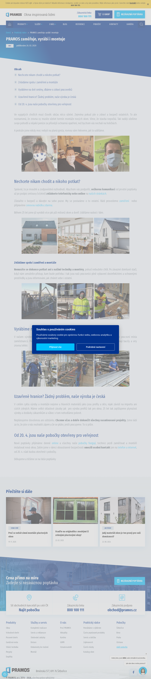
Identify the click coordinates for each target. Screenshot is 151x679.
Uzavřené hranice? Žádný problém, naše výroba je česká (47, 97)
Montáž (34, 652)
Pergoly (9, 652)
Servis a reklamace (38, 632)
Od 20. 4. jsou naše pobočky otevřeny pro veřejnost (44, 104)
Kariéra (63, 637)
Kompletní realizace (39, 628)
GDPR (62, 642)
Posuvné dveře (12, 637)
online (56, 443)
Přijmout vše (55, 347)
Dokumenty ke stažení (39, 647)
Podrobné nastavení (95, 347)
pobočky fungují (87, 443)
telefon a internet (127, 447)
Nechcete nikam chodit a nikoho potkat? (39, 75)
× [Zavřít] (148, 4)
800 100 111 (75, 610)
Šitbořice (120, 628)
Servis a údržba (89, 637)
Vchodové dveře (12, 632)
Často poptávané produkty (94, 632)
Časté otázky (88, 647)
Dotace (33, 642)
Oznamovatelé (66, 647)
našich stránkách (97, 193)
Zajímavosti (88, 642)
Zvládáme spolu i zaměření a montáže (38, 82)
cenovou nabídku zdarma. (39, 205)
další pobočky (122, 647)
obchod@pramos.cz (122, 610)
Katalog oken (88, 652)
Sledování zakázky (38, 637)
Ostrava (119, 642)
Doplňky (9, 656)
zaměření (124, 201)
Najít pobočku (29, 610)
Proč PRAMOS (65, 628)
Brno (118, 632)
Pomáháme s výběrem (92, 628)
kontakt (133, 3)
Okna (8, 628)
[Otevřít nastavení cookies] (5, 674)
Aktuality (63, 632)
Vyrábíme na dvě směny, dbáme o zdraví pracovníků (45, 89)
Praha (118, 637)
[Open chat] (142, 670)
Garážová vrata (12, 642)
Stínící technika (12, 647)
